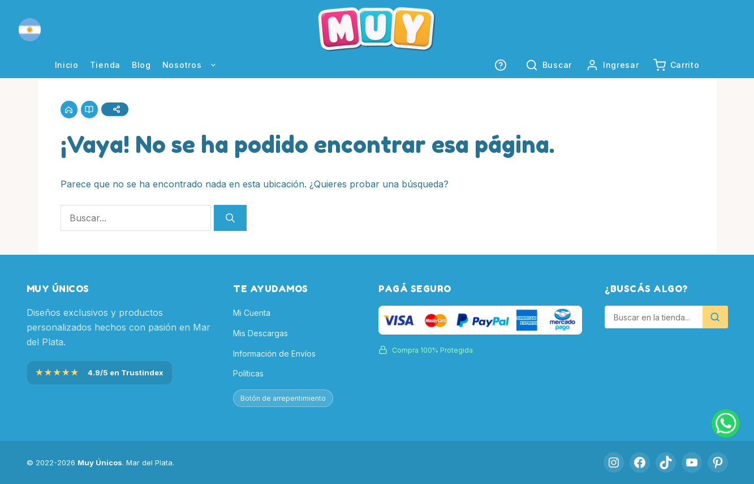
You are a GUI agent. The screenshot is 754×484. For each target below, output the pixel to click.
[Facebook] (640, 462)
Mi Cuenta (251, 313)
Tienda (105, 65)
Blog (141, 65)
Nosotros (195, 65)
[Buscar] (230, 219)
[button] (29, 29)
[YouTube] (692, 462)
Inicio (67, 65)
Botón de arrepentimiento (283, 398)
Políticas (248, 374)
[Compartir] (117, 110)
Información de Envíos (274, 353)
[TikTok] (666, 462)
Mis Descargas (260, 333)
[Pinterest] (718, 462)
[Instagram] (614, 462)
